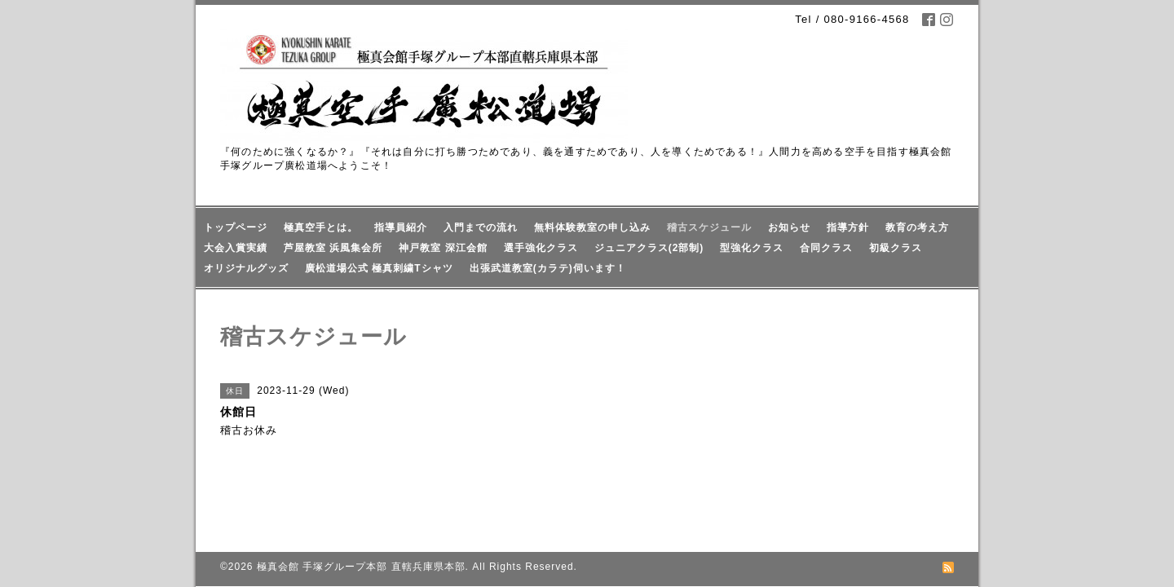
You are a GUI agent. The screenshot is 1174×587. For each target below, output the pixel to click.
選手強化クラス (541, 248)
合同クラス (826, 248)
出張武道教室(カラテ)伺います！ (548, 268)
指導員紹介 (400, 227)
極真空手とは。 (321, 227)
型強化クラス (751, 248)
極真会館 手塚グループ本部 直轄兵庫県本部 (361, 530)
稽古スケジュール (709, 227)
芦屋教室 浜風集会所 (333, 248)
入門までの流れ (481, 227)
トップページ (235, 227)
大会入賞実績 (235, 248)
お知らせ (789, 227)
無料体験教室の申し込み (592, 227)
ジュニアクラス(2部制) (649, 248)
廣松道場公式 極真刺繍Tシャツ (379, 268)
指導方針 (848, 227)
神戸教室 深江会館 (443, 248)
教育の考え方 (917, 227)
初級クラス (895, 248)
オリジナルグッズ (246, 268)
